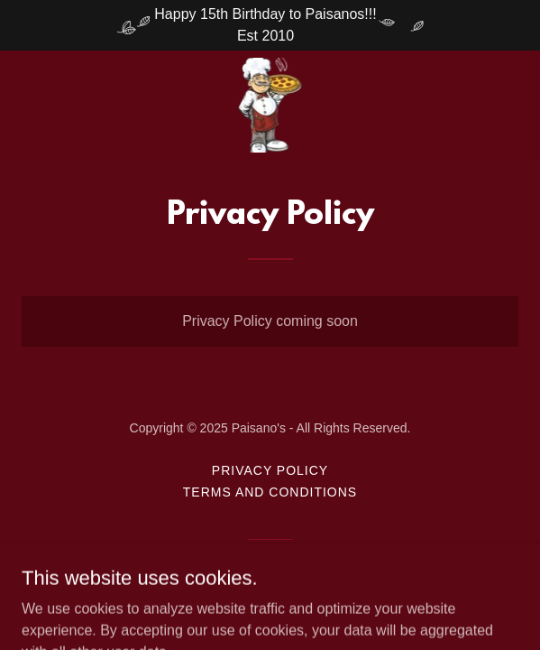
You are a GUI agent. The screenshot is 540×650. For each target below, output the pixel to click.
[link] (270, 105)
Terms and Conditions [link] (270, 492)
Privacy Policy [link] (270, 470)
